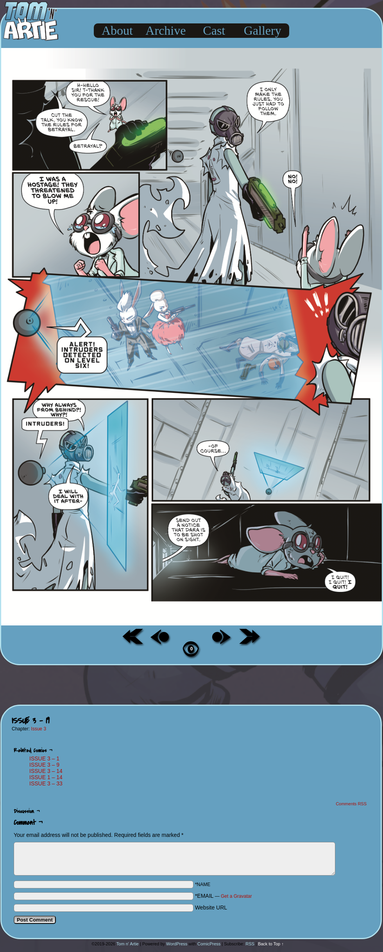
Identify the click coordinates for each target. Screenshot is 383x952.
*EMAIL (223, 896)
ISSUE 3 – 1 (44, 758)
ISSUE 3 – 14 (46, 771)
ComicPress (208, 943)
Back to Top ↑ (271, 943)
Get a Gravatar (236, 896)
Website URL (211, 907)
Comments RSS (351, 803)
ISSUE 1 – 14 (46, 777)
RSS (249, 943)
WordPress (176, 943)
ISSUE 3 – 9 (44, 765)
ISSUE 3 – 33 (46, 783)
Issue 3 (38, 729)
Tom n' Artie (127, 943)
